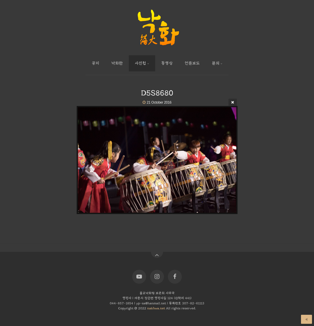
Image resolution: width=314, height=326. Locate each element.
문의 (215, 63)
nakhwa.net (156, 308)
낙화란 (117, 63)
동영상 (167, 63)
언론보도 (192, 63)
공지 (95, 63)
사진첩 (140, 63)
